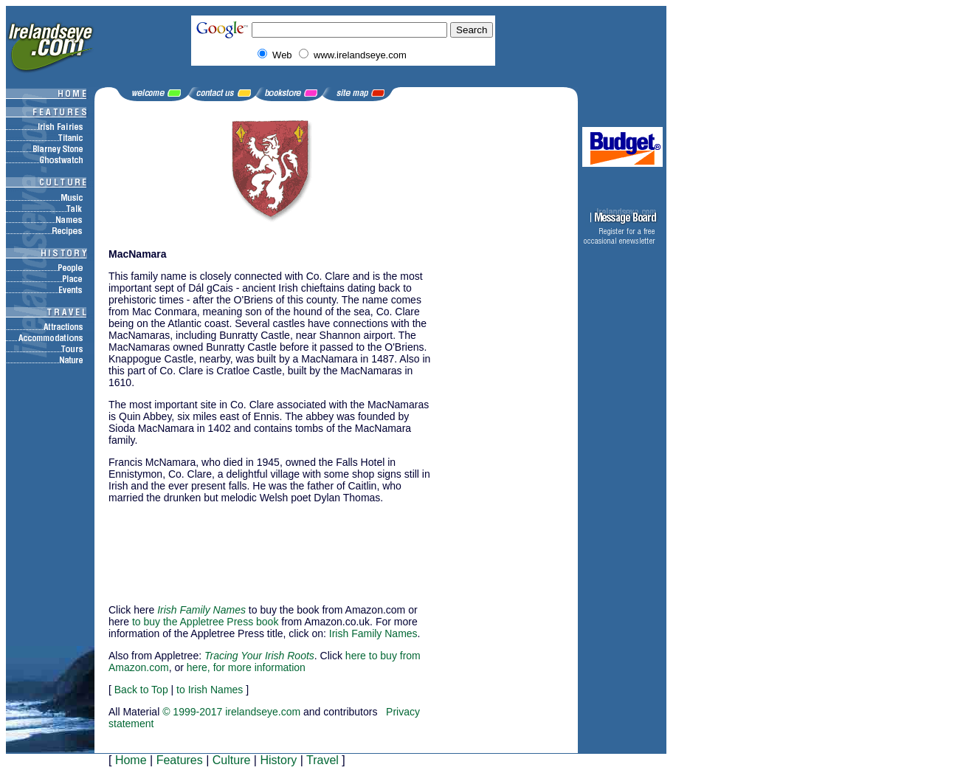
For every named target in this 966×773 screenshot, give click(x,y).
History (278, 760)
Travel (322, 760)
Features (179, 760)
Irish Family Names (373, 633)
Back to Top (141, 689)
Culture (232, 760)
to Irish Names (209, 689)
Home (131, 760)
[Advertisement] (182, 547)
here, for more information (246, 667)
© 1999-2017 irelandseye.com (231, 712)
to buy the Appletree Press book (205, 622)
